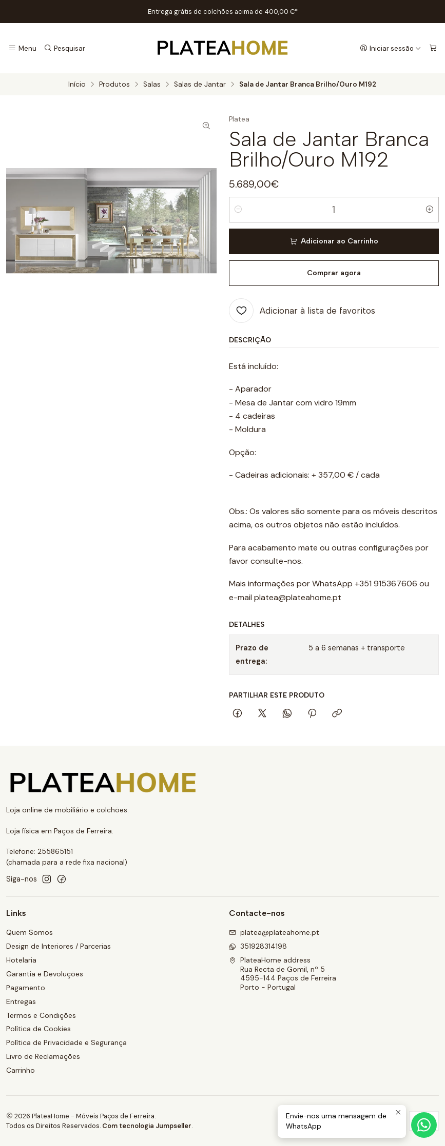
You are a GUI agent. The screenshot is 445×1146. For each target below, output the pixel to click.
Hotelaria (21, 960)
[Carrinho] (433, 48)
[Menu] (22, 48)
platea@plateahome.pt (274, 932)
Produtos (114, 84)
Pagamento (25, 987)
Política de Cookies (38, 1028)
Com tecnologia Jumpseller (146, 1125)
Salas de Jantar (200, 84)
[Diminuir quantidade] (238, 209)
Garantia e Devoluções (44, 973)
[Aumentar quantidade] (429, 209)
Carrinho (20, 1070)
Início (77, 84)
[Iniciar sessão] (390, 48)
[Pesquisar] (64, 48)
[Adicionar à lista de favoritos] (302, 310)
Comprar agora (334, 273)
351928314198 (258, 946)
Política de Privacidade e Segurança (66, 1042)
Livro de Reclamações (43, 1056)
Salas (152, 84)
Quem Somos (29, 932)
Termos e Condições (41, 1015)
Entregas (21, 1001)
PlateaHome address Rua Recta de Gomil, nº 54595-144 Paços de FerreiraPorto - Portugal (282, 973)
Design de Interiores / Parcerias (58, 946)
